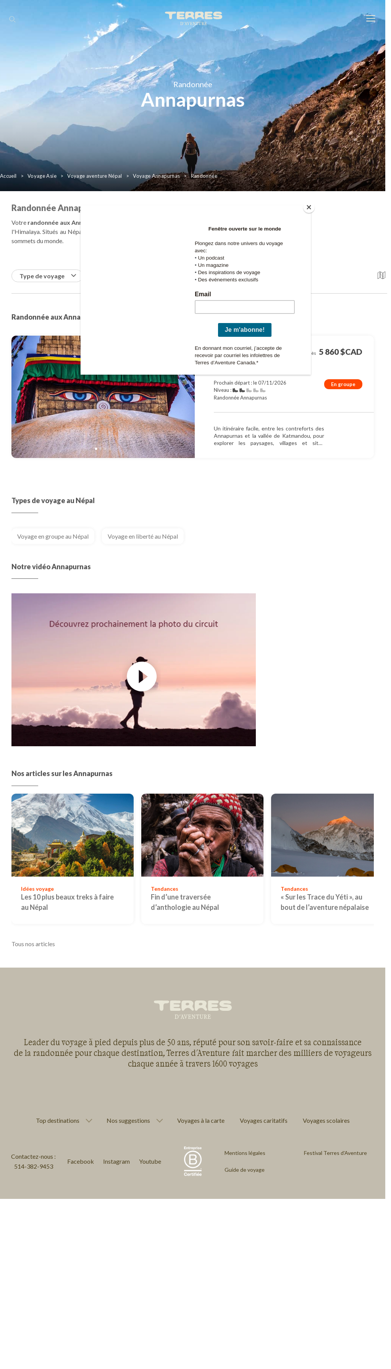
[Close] (309, 207)
